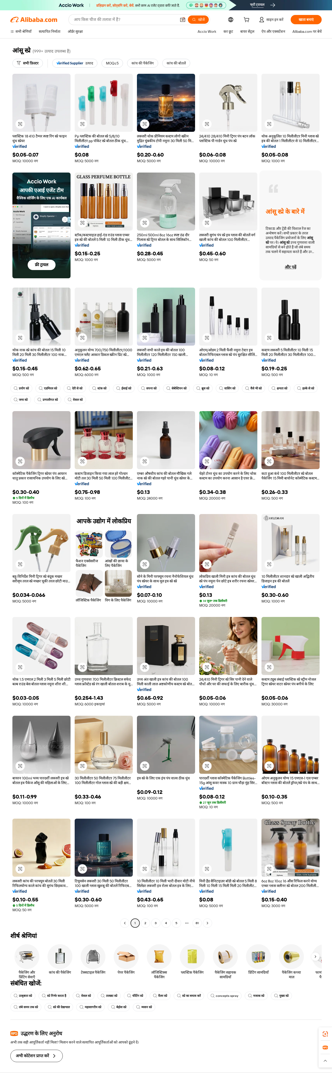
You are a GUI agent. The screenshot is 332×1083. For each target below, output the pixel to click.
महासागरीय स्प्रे (90, 1007)
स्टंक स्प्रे (99, 388)
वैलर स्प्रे (160, 996)
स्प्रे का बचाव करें (189, 996)
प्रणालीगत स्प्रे (47, 400)
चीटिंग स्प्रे (135, 996)
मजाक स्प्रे (256, 996)
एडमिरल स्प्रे (48, 388)
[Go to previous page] (124, 923)
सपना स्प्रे (149, 388)
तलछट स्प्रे (109, 996)
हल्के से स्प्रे (305, 388)
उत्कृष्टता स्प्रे (23, 996)
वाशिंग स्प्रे (227, 388)
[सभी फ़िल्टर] (27, 63)
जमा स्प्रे (21, 400)
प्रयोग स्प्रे (21, 388)
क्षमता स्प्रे (279, 388)
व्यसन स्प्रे (144, 1007)
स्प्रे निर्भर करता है (54, 996)
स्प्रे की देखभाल (59, 1007)
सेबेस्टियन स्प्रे (176, 388)
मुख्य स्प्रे (281, 996)
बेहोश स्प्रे (118, 1007)
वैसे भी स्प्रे (253, 388)
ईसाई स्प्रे (123, 388)
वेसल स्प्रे (75, 400)
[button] (20, 124)
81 (197, 923)
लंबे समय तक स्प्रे (26, 1007)
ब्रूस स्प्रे (202, 388)
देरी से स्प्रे (74, 388)
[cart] (247, 20)
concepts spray (224, 996)
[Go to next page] (207, 923)
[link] (325, 1034)
